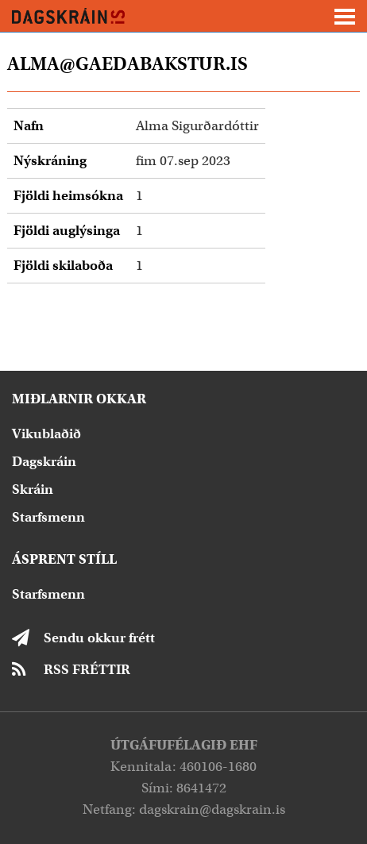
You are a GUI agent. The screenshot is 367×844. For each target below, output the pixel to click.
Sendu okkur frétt (99, 638)
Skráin (32, 489)
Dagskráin (44, 461)
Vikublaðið (46, 434)
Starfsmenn (48, 517)
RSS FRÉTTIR (87, 669)
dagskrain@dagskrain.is (212, 809)
